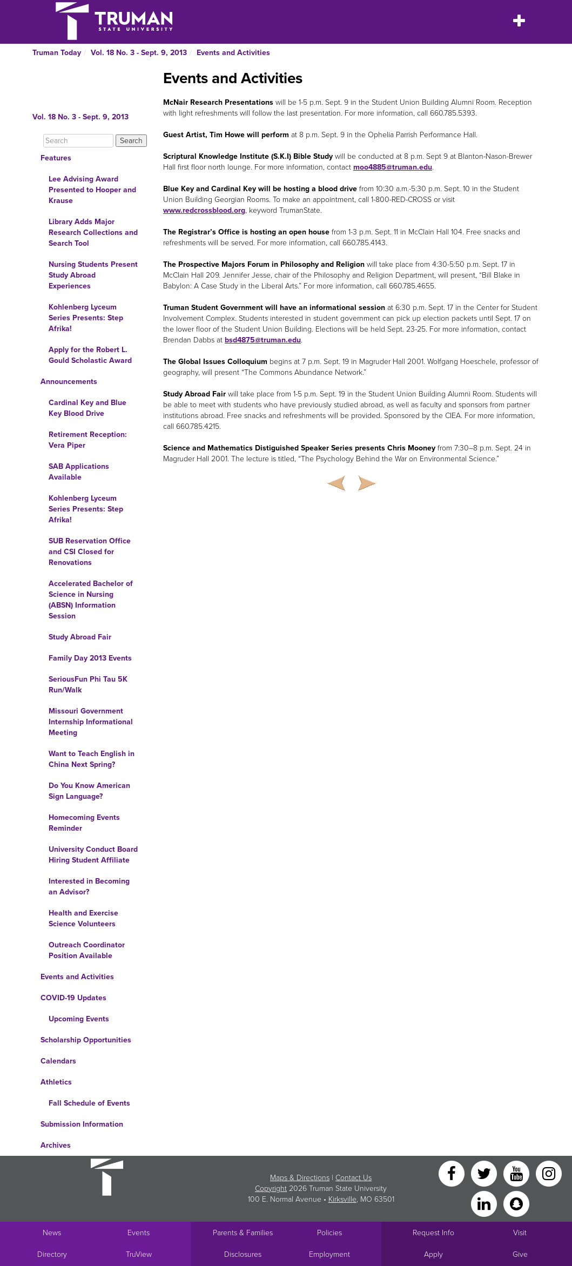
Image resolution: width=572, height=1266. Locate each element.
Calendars (58, 1061)
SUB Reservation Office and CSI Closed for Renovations (90, 551)
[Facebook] (452, 1172)
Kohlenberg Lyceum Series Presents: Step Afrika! (86, 317)
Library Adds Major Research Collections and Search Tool (93, 232)
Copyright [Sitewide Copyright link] (271, 1188)
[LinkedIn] (485, 1203)
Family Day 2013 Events (90, 658)
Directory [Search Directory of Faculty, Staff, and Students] (52, 1254)
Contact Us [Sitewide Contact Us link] (353, 1177)
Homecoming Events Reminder (84, 823)
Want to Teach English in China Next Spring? (91, 759)
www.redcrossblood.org (204, 210)
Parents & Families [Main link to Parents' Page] (243, 1232)
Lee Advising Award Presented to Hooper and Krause (92, 189)
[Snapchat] (516, 1203)
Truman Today (56, 52)
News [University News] (52, 1232)
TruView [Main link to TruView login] (139, 1254)
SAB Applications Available (79, 472)
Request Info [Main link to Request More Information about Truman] (433, 1232)
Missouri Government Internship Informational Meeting (91, 721)
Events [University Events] (138, 1232)
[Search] (78, 140)
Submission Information (82, 1124)
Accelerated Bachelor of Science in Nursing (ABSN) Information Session (91, 600)
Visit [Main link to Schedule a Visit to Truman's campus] (520, 1232)
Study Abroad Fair (80, 637)
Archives (56, 1145)
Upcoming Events (79, 1018)
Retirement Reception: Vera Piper (88, 440)
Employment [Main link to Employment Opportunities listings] (329, 1254)
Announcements (69, 381)
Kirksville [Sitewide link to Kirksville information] (342, 1199)
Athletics (56, 1082)
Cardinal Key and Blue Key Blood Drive (87, 408)
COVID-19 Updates (73, 997)
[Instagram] (549, 1172)
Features (56, 158)
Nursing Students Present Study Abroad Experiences (93, 275)
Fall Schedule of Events (89, 1103)
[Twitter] (485, 1172)
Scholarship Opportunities (86, 1040)
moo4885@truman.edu (392, 167)
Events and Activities (233, 52)
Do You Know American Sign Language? (89, 791)
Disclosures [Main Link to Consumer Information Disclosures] (242, 1254)
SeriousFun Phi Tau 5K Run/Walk (88, 685)
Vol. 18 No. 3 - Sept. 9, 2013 (139, 52)
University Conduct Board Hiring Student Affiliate (93, 855)
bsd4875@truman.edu (263, 340)
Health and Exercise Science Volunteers (83, 918)
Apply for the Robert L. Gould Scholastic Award (90, 355)
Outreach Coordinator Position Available (87, 950)
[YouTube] (517, 1172)
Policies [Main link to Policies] (329, 1232)
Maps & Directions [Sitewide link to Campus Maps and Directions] (299, 1177)
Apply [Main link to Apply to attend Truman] (433, 1254)
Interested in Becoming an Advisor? (89, 887)
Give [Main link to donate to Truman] (520, 1254)
